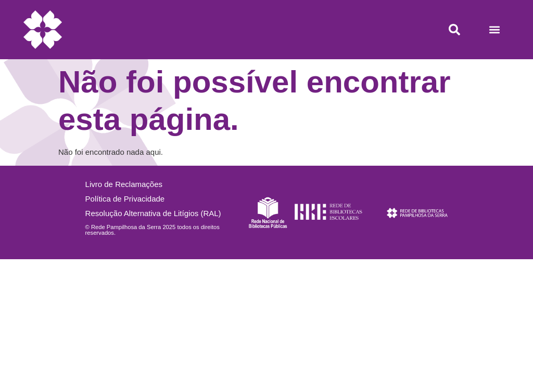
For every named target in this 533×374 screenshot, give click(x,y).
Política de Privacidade (125, 198)
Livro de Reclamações (123, 184)
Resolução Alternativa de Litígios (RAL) (153, 213)
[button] (494, 29)
